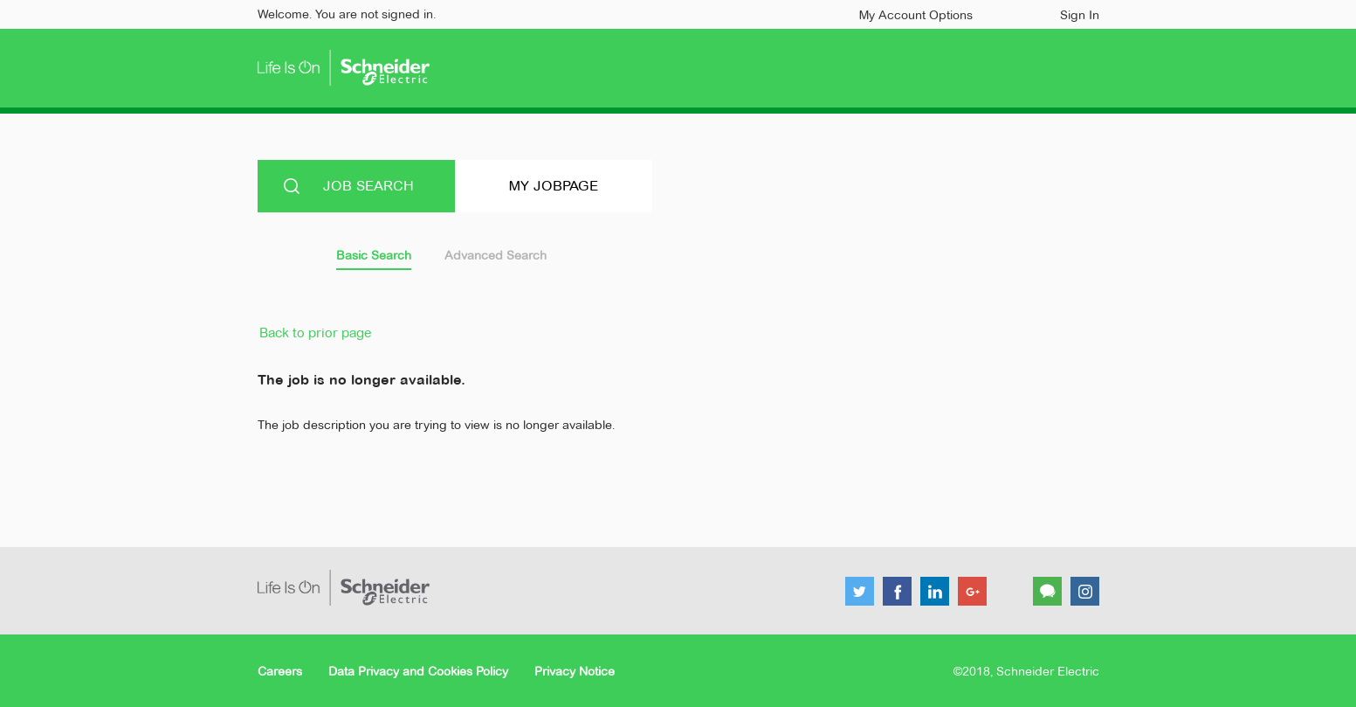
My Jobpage (553, 185)
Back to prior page (315, 332)
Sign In (1079, 15)
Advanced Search (495, 255)
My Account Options (916, 15)
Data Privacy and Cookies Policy (418, 671)
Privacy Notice (574, 671)
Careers (280, 671)
